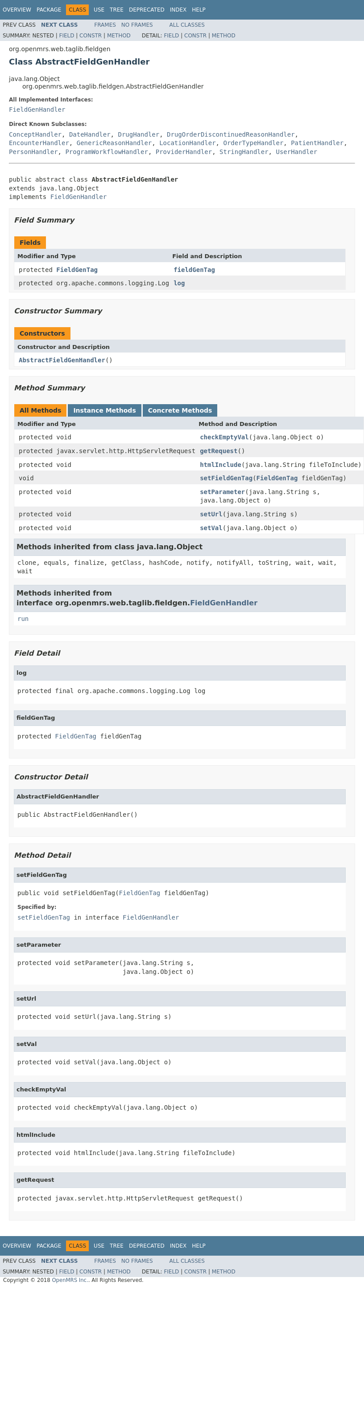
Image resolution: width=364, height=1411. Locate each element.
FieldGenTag (77, 269)
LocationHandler (187, 142)
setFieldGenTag (226, 478)
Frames (105, 25)
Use (99, 10)
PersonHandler (33, 151)
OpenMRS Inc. (70, 1280)
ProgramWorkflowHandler (106, 151)
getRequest (218, 450)
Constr (90, 35)
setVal (211, 527)
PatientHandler (317, 142)
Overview (17, 10)
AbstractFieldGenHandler (62, 360)
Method (119, 35)
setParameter (222, 491)
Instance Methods (104, 410)
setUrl (211, 514)
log (179, 283)
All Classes (187, 25)
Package (49, 10)
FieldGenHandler (37, 109)
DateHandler (90, 134)
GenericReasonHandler (114, 142)
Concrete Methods (180, 410)
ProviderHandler (184, 151)
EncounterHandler (39, 142)
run (23, 618)
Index (178, 10)
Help (199, 10)
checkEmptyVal (224, 437)
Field (66, 35)
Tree (117, 10)
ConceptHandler (35, 134)
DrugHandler (138, 134)
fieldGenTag (194, 269)
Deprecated (147, 10)
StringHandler (244, 151)
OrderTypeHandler (253, 142)
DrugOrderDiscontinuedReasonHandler (231, 134)
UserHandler (296, 151)
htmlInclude (220, 464)
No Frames (137, 25)
